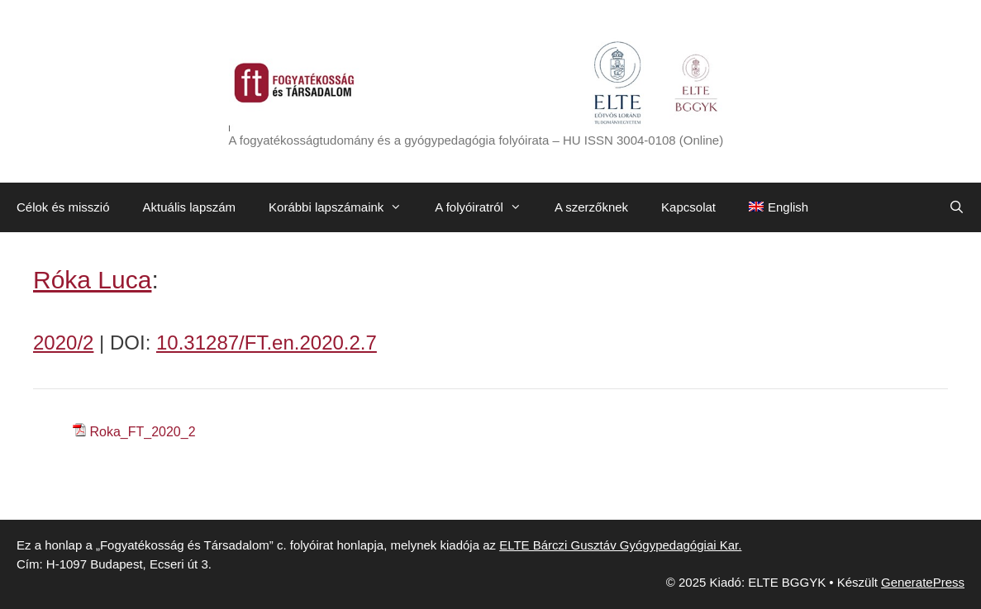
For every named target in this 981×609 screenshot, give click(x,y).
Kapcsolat (688, 207)
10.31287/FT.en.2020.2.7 (266, 342)
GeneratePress (922, 582)
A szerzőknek (591, 207)
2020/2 (63, 342)
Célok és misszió (63, 207)
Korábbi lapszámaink (343, 207)
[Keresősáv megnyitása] (956, 207)
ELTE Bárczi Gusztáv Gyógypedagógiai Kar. (620, 545)
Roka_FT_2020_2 (142, 432)
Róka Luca (92, 279)
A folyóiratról (486, 207)
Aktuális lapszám (189, 207)
